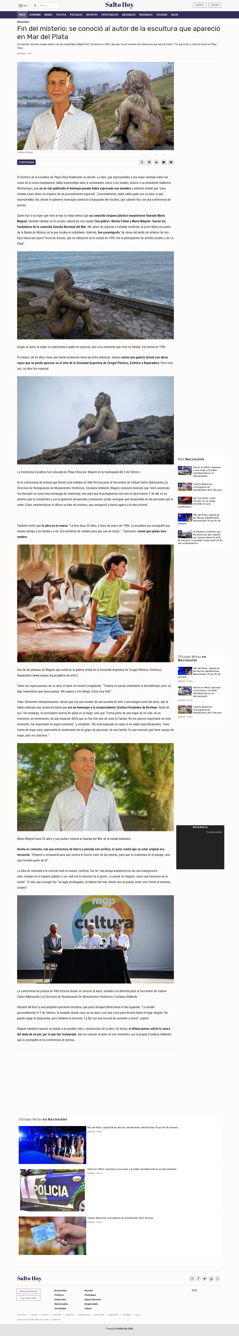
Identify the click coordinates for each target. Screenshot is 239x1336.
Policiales (76, 14)
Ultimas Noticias (28, 1291)
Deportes (92, 14)
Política (61, 14)
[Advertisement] (95, 1075)
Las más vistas (28, 1298)
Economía (35, 14)
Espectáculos (109, 14)
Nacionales (128, 14)
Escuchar (26, 162)
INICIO (22, 14)
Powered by (119, 1328)
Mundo (48, 14)
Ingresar (215, 5)
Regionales (146, 14)
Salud (174, 14)
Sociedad (161, 14)
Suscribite (200, 5)
